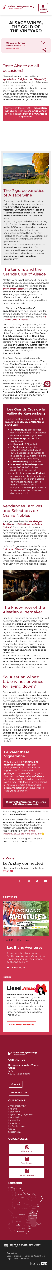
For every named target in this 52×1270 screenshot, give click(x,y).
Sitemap (25, 1258)
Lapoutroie (14, 1123)
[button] (16, 968)
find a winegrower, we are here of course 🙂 (23, 832)
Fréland (12, 1108)
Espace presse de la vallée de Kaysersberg (26, 1256)
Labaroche (14, 1120)
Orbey (11, 1129)
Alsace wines (13, 45)
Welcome (11, 43)
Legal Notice (12, 1258)
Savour (21, 43)
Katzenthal (14, 1111)
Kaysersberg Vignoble (20, 1114)
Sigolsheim (14, 1132)
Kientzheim (14, 1117)
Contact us (12, 1253)
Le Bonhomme (16, 1126)
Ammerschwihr (17, 1106)
